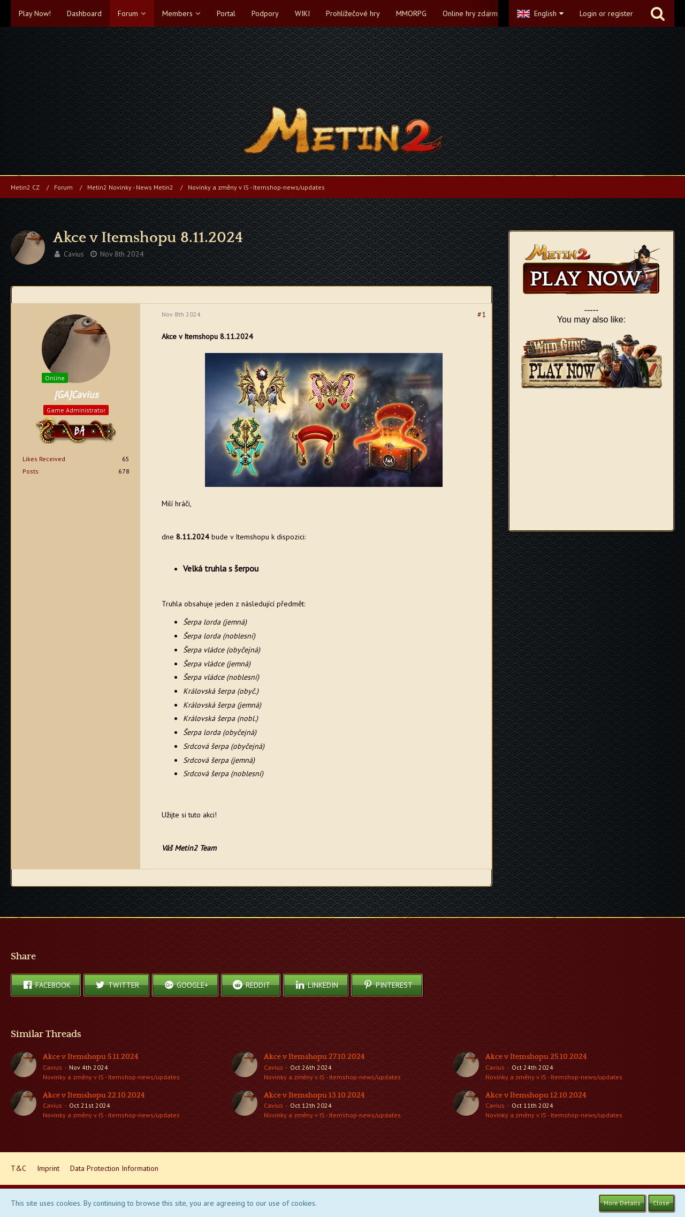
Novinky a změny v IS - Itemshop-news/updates (111, 1077)
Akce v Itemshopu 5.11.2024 (91, 1057)
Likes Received (43, 459)
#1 (481, 314)
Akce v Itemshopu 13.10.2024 (314, 1095)
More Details (622, 1203)
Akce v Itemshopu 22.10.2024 (94, 1095)
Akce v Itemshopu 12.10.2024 (536, 1095)
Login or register (606, 13)
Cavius (74, 254)
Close (661, 1203)
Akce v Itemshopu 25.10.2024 (536, 1057)
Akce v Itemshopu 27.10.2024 (314, 1057)
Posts (30, 471)
